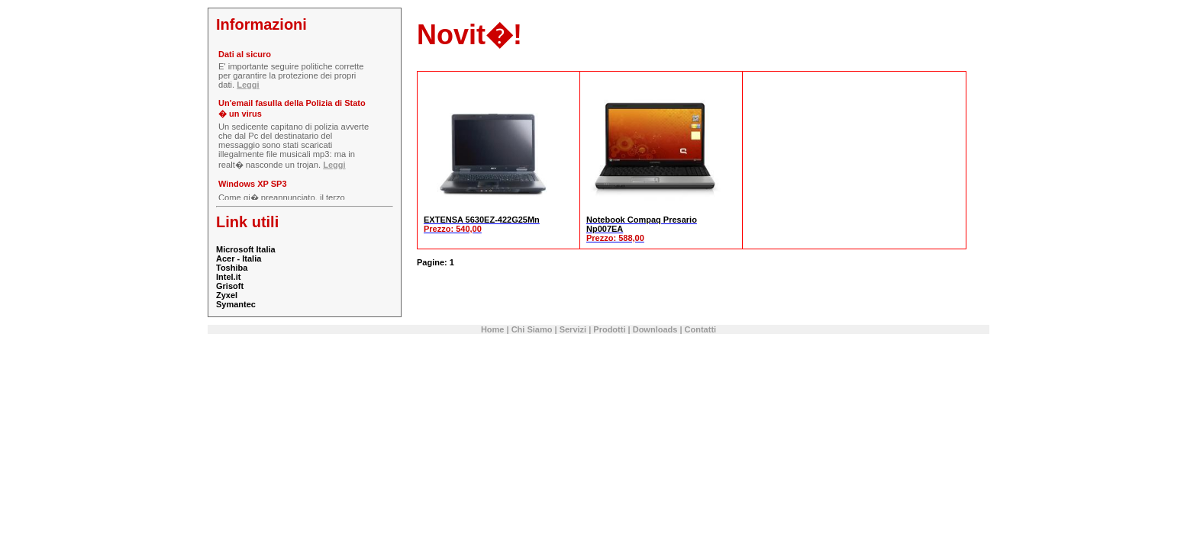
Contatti (701, 329)
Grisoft (230, 286)
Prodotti (609, 329)
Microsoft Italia (246, 249)
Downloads (655, 329)
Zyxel (226, 295)
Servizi (573, 329)
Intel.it (228, 276)
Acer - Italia (238, 258)
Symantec (236, 304)
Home (493, 329)
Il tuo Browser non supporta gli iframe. (304, 123)
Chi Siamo (532, 329)
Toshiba (231, 267)
